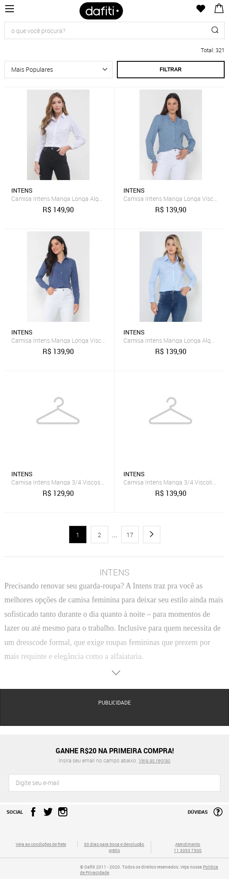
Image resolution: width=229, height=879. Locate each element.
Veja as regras (154, 760)
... (114, 535)
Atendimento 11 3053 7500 (188, 847)
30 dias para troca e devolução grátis (114, 847)
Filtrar (171, 70)
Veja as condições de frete (41, 844)
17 (129, 535)
